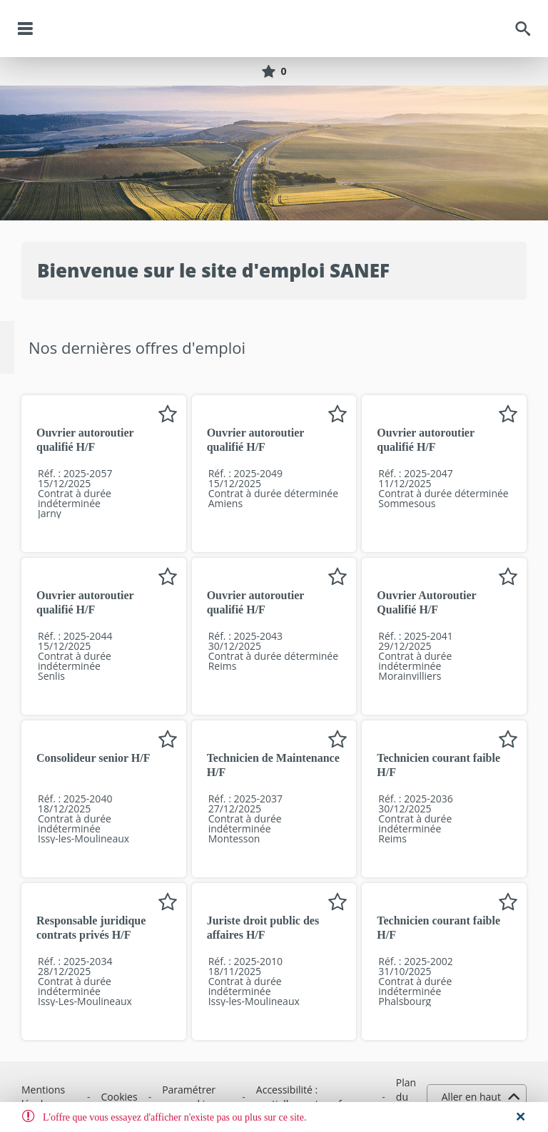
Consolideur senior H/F (93, 758)
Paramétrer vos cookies (188, 1097)
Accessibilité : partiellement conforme (311, 1097)
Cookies (119, 1096)
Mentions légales (43, 1097)
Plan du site (406, 1096)
